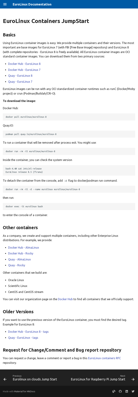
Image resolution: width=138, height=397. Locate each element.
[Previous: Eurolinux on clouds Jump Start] (31, 379)
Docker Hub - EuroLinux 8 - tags (28, 331)
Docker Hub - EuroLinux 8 (24, 63)
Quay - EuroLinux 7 (20, 81)
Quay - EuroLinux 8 (20, 75)
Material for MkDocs (24, 391)
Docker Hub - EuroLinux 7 (24, 69)
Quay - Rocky (16, 265)
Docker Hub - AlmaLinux (23, 247)
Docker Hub (65, 299)
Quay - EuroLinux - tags (23, 337)
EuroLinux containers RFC (104, 358)
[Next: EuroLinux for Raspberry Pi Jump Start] (102, 379)
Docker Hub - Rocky (20, 253)
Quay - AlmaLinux (19, 259)
